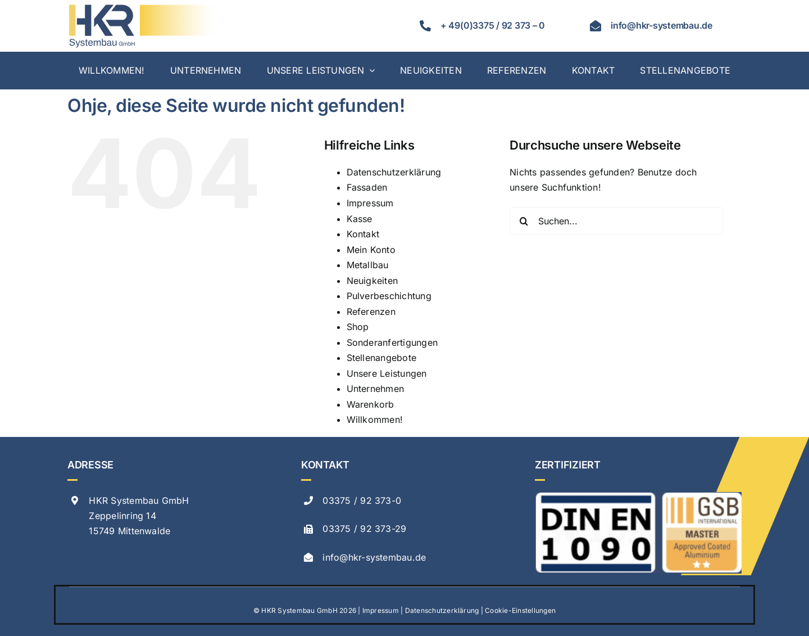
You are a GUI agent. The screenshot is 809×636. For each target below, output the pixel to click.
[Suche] (524, 221)
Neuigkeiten (372, 280)
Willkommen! (375, 419)
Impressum (370, 203)
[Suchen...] (616, 221)
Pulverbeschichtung (389, 295)
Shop (358, 326)
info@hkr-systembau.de (374, 557)
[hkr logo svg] (141, 7)
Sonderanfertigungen (392, 342)
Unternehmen (375, 388)
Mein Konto (371, 249)
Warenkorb (370, 404)
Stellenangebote (382, 357)
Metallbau (368, 264)
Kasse (359, 218)
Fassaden (367, 187)
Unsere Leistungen (387, 373)
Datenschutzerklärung (394, 172)
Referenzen (371, 311)
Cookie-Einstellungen (520, 610)
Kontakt (363, 234)
